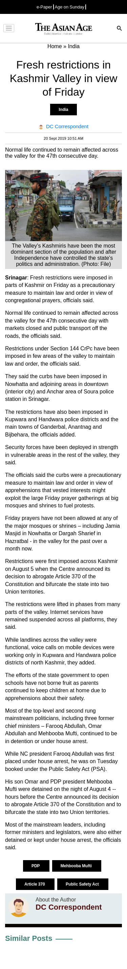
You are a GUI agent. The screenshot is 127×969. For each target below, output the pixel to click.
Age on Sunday (70, 6)
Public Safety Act (83, 884)
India (63, 109)
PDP (36, 866)
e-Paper (44, 6)
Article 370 (35, 884)
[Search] (119, 29)
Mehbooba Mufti (77, 866)
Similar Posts (28, 938)
